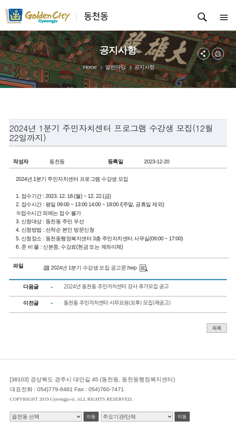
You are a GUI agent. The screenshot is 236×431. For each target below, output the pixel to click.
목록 (217, 328)
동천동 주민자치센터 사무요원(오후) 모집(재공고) (117, 303)
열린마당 (115, 67)
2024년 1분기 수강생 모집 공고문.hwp (94, 268)
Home (89, 67)
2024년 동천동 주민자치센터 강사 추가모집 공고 (116, 286)
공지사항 (144, 67)
